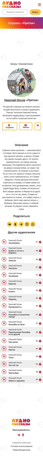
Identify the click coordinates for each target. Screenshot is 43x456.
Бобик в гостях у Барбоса (16, 252)
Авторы (13, 64)
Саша (11, 357)
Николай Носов (26, 64)
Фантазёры (14, 373)
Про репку (13, 342)
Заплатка (13, 268)
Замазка (12, 261)
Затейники (13, 276)
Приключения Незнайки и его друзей (19, 333)
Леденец (12, 299)
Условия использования (21, 446)
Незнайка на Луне (17, 325)
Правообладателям (21, 450)
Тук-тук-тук (14, 365)
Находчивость (15, 307)
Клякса (12, 291)
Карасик (12, 284)
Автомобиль (14, 243)
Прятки (12, 350)
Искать (35, 12)
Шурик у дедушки (17, 381)
